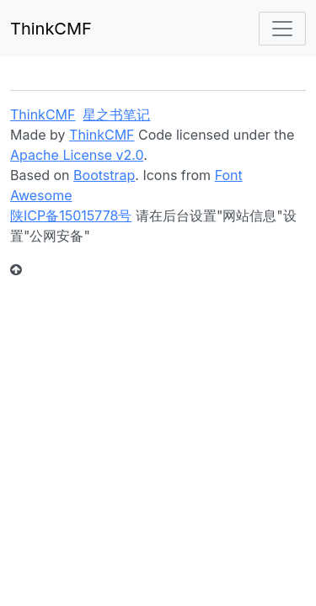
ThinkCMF (51, 29)
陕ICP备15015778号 (70, 215)
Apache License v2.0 (76, 154)
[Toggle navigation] (282, 28)
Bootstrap (104, 175)
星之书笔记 (116, 114)
